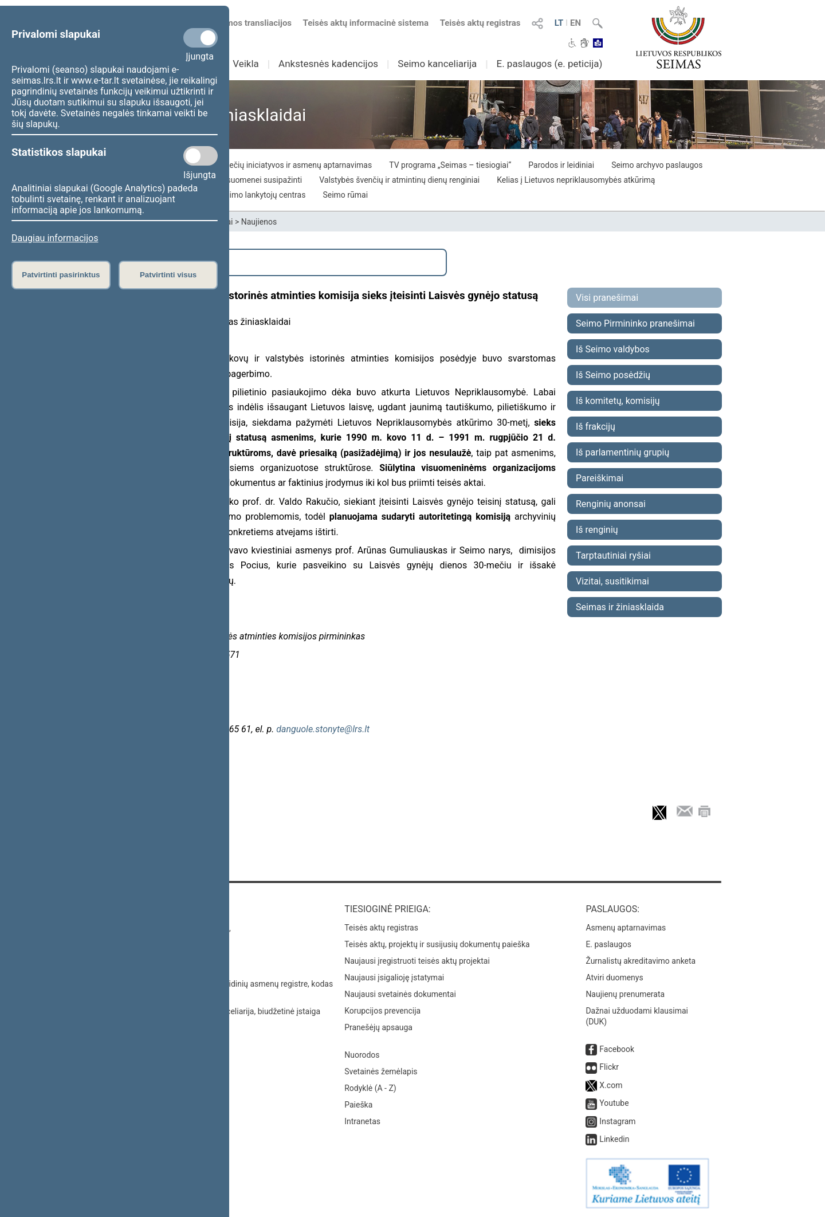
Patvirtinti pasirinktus (61, 274)
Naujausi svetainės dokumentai (400, 994)
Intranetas (362, 1121)
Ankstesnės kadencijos (328, 63)
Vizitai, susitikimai (612, 581)
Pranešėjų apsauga (378, 1027)
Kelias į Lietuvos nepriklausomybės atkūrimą (576, 179)
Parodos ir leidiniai (561, 165)
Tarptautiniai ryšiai (613, 555)
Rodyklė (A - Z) (370, 1088)
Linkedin (614, 1139)
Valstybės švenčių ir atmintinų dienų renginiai (399, 179)
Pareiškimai (599, 478)
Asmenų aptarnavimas (626, 927)
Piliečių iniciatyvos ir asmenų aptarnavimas (295, 165)
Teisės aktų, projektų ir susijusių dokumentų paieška (436, 944)
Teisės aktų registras (480, 23)
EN (575, 23)
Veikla (246, 63)
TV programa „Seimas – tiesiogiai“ (450, 165)
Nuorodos (361, 1054)
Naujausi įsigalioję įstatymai (394, 977)
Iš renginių (597, 529)
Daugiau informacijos (54, 238)
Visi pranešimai (607, 297)
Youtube (613, 1103)
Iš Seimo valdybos (613, 349)
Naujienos (259, 221)
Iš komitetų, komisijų (618, 400)
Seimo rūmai (345, 194)
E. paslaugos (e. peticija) (549, 63)
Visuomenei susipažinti (260, 179)
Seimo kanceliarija (437, 63)
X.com (610, 1085)
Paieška (358, 1104)
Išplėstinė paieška (155, 262)
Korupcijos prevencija (382, 1010)
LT (559, 23)
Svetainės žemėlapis (380, 1071)
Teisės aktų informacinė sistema (366, 23)
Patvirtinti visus (168, 274)
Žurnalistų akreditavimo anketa (641, 960)
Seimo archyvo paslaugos (656, 165)
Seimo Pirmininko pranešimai (635, 323)
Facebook (616, 1049)
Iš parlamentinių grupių (622, 452)
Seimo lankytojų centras (263, 194)
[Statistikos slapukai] (200, 156)
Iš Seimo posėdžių (613, 375)
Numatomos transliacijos (236, 23)
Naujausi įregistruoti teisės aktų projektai (417, 960)
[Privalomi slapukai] (200, 38)
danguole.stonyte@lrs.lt (323, 729)
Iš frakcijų (595, 426)
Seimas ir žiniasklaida (620, 607)
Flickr (609, 1066)
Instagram (617, 1121)
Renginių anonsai (611, 503)
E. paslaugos (608, 944)
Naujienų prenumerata (625, 994)
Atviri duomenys (614, 977)
